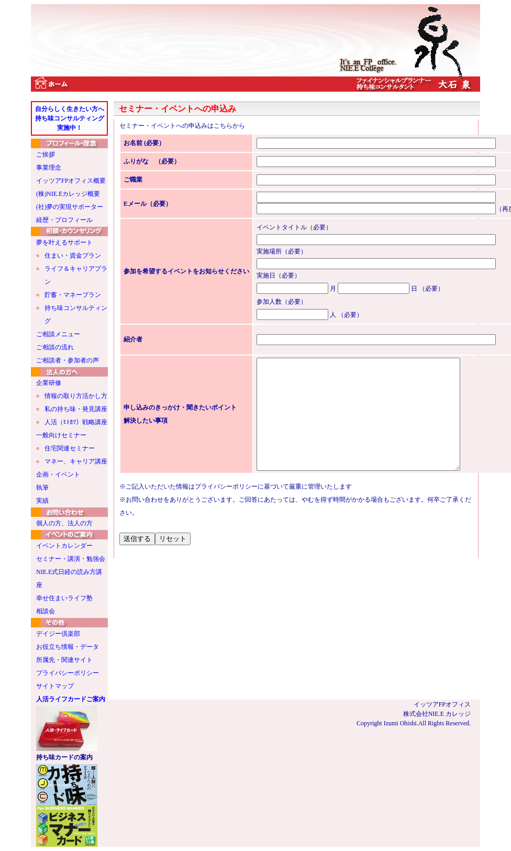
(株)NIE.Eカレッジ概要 (68, 193)
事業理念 (48, 167)
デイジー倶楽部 (58, 633)
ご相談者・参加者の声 (67, 360)
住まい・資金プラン (73, 255)
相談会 (45, 611)
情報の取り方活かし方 (76, 396)
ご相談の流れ (55, 347)
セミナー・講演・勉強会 (70, 558)
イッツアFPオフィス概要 (71, 180)
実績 (42, 500)
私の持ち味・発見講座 (76, 409)
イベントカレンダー (64, 545)
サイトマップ (55, 686)
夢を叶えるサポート (64, 242)
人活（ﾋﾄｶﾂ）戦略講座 (76, 422)
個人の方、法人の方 (64, 523)
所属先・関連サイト (64, 660)
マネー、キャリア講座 (76, 461)
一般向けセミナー (61, 435)
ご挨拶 (45, 154)
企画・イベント (58, 474)
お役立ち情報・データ (67, 646)
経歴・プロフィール (64, 220)
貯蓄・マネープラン (73, 295)
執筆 (42, 487)
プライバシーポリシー (67, 673)
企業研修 (48, 382)
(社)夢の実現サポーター (69, 207)
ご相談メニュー (58, 334)
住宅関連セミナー (70, 448)
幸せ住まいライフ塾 (64, 598)
